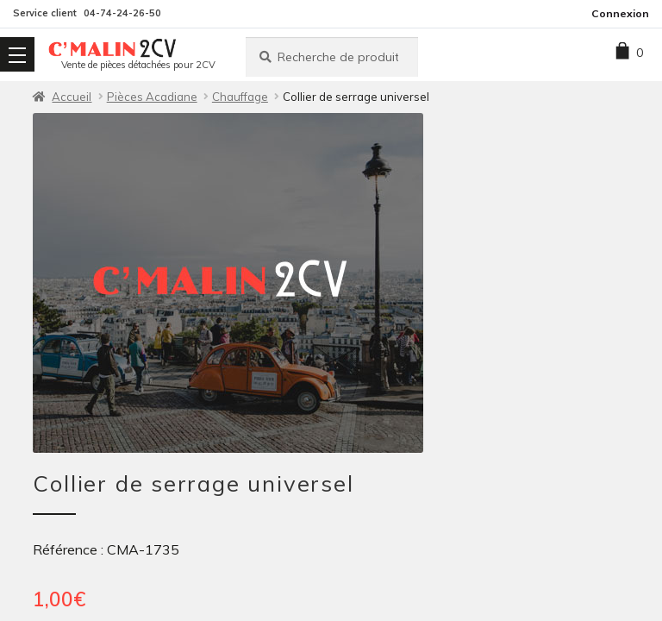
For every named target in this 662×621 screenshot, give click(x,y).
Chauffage (240, 97)
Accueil (71, 97)
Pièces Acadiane (152, 97)
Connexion (620, 13)
